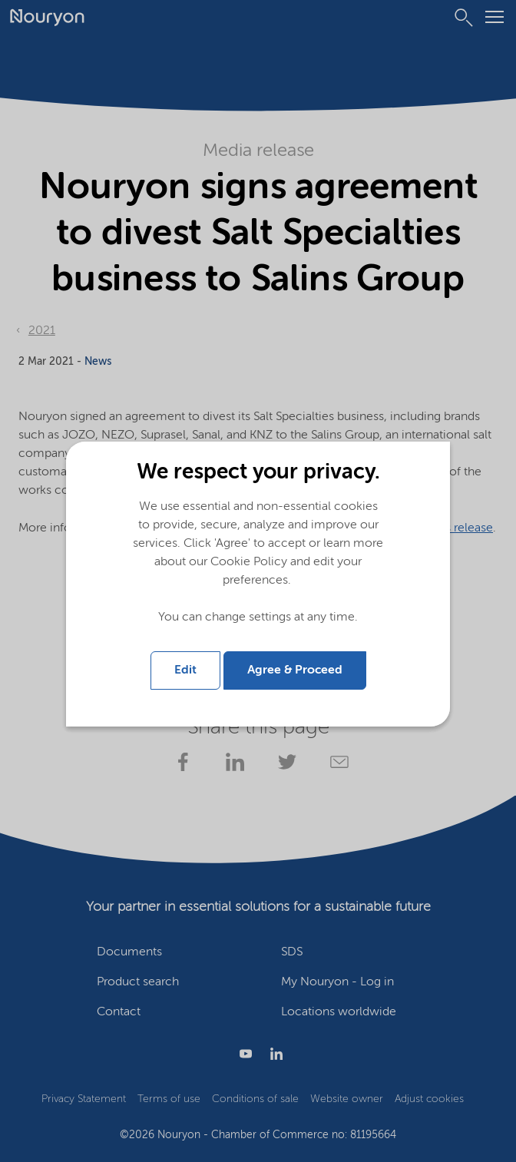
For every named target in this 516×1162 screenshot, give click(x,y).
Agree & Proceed (294, 670)
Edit (185, 670)
